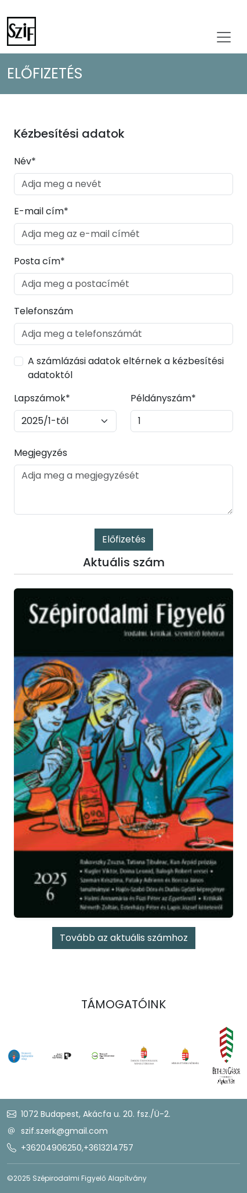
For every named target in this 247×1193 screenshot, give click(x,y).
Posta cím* (39, 261)
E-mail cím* (41, 211)
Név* (25, 161)
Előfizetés (124, 539)
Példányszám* (163, 398)
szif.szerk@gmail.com (64, 1131)
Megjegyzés (40, 452)
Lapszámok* (42, 398)
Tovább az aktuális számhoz (124, 937)
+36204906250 (51, 1148)
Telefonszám (43, 311)
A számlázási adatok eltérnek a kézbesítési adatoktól (126, 368)
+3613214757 (108, 1148)
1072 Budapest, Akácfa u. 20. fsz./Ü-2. (95, 1114)
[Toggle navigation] (224, 37)
